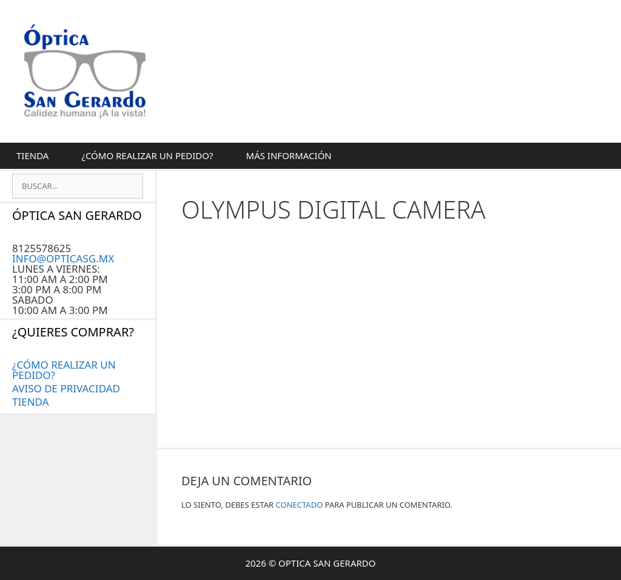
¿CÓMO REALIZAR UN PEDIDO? (147, 155)
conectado (299, 504)
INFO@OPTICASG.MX (63, 258)
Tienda (32, 155)
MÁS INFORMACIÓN (289, 155)
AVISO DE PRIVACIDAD (66, 388)
